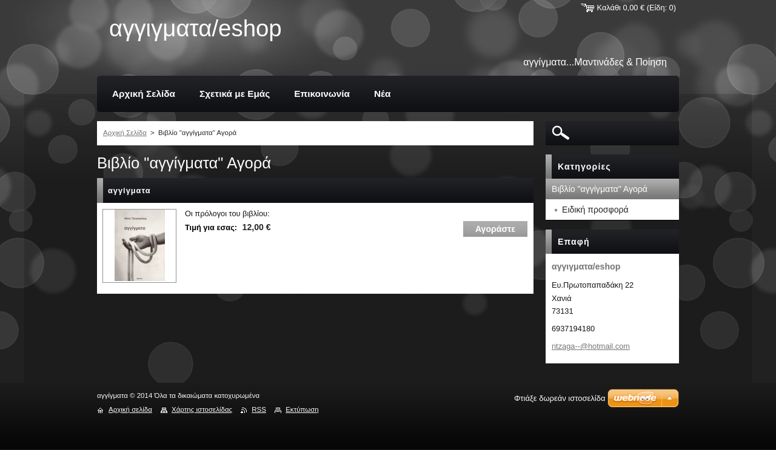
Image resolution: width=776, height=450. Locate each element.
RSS (259, 409)
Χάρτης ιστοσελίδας (202, 409)
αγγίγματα (129, 190)
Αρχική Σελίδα (125, 132)
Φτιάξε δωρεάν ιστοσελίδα (559, 398)
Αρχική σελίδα (130, 409)
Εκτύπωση (302, 409)
